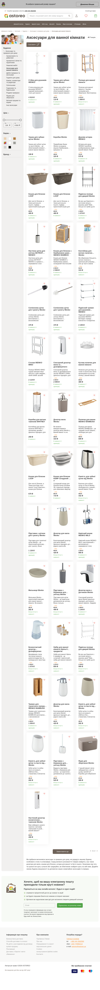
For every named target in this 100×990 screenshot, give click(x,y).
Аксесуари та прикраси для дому (39, 31)
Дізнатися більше (87, 4)
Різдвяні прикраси (12, 93)
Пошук (69, 16)
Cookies (39, 959)
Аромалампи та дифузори (12, 57)
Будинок (27, 24)
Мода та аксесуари (67, 24)
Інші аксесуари (11, 105)
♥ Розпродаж (77, 24)
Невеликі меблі (11, 65)
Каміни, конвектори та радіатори (13, 81)
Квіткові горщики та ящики (13, 101)
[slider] (4, 120)
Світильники (10, 85)
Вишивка (58, 24)
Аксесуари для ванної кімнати (12, 69)
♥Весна (84, 24)
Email (27, 915)
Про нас (39, 951)
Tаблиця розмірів (73, 949)
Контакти (39, 964)
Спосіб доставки (90, 11)
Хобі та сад (45, 24)
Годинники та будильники (11, 89)
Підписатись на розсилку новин (69, 915)
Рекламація (10, 959)
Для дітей (52, 24)
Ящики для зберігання (10, 96)
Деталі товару (46, 101)
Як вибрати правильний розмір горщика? (41, 4)
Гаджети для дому (13, 78)
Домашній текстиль (18, 24)
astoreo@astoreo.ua (79, 956)
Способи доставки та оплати (16, 951)
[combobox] (46, 16)
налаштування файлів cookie (47, 962)
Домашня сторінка (6, 31)
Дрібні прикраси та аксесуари (13, 74)
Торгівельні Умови (43, 949)
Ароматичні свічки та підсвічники (13, 61)
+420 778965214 (77, 954)
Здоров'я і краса (36, 24)
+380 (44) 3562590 (30, 11)
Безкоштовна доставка (14, 949)
